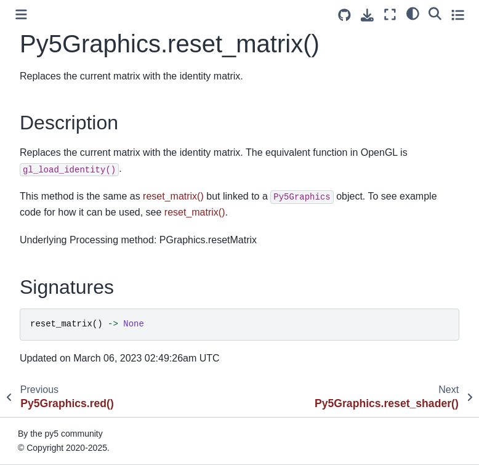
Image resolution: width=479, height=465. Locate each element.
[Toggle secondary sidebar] (457, 14)
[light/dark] (412, 12)
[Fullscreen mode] (390, 14)
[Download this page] (367, 15)
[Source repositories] (344, 15)
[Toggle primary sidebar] (21, 14)
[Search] (435, 12)
